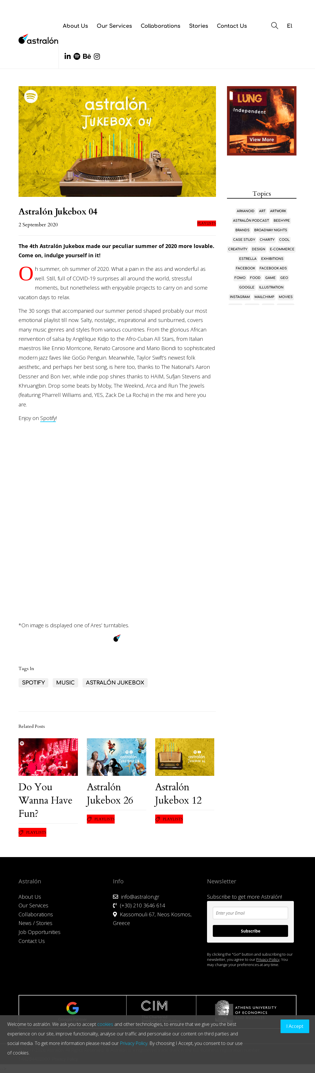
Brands (242, 230)
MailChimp (264, 297)
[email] (250, 913)
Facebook (245, 268)
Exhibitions (272, 259)
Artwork (278, 211)
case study (244, 240)
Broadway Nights (270, 230)
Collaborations (160, 26)
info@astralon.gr (140, 896)
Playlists (206, 223)
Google (246, 287)
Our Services (114, 26)
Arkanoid (245, 211)
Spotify (48, 418)
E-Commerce (282, 249)
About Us (75, 26)
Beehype (282, 221)
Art (262, 211)
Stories (198, 26)
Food (255, 278)
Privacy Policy (267, 959)
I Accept (294, 1026)
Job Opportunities (40, 931)
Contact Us (232, 26)
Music (65, 683)
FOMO (240, 278)
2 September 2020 (38, 224)
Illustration (271, 287)
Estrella (248, 259)
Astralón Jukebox (115, 683)
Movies (286, 297)
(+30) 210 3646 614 (142, 905)
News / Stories (35, 923)
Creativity (237, 249)
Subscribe (250, 931)
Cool (284, 240)
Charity (267, 240)
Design (258, 249)
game (270, 278)
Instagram (240, 297)
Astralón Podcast (251, 221)
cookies (105, 1024)
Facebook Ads (273, 268)
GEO (284, 278)
